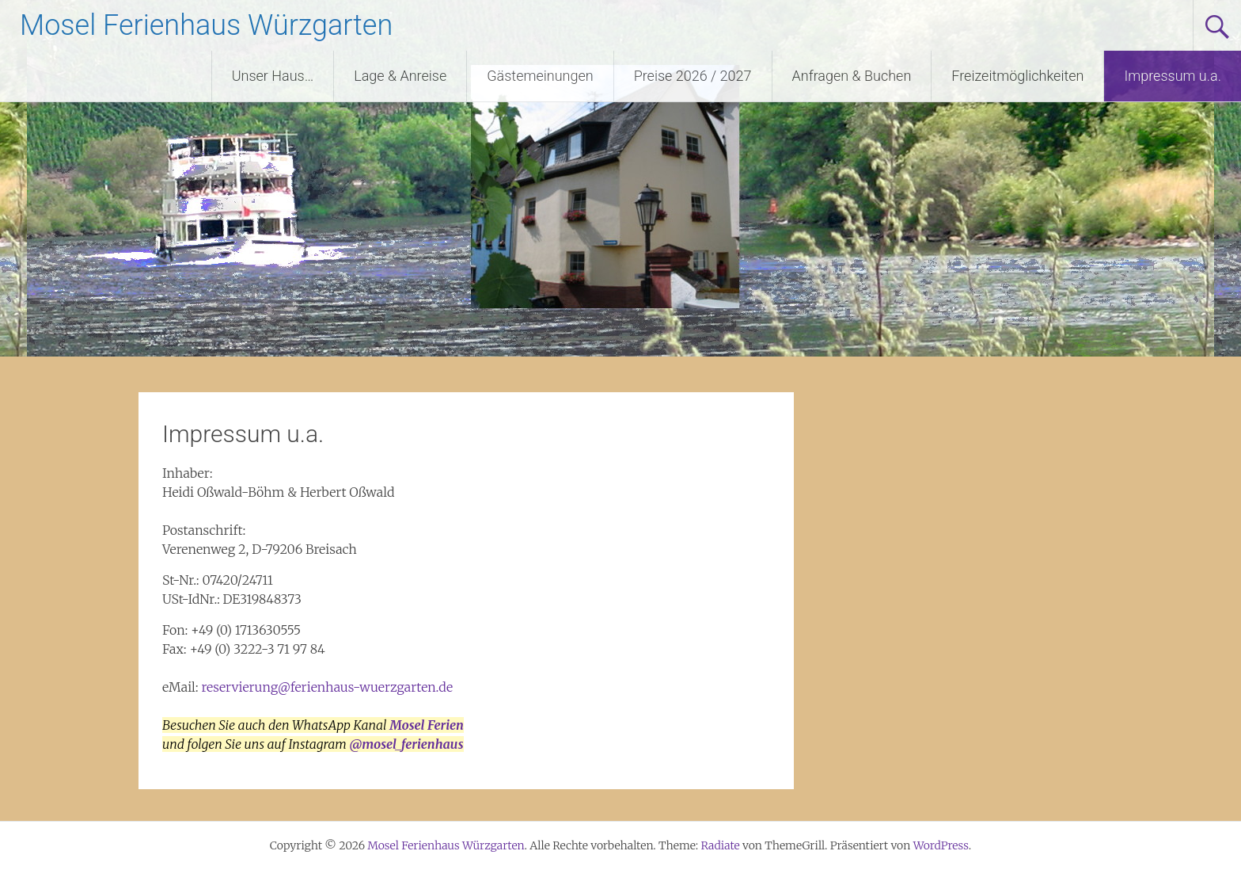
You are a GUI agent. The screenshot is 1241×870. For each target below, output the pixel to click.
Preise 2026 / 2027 (693, 75)
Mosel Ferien (426, 725)
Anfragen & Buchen (852, 75)
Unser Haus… (273, 75)
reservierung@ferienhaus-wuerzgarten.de (327, 687)
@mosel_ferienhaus (407, 744)
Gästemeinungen (540, 75)
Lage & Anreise (400, 75)
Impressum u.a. (1172, 75)
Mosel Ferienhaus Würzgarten (206, 25)
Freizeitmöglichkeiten (1017, 75)
